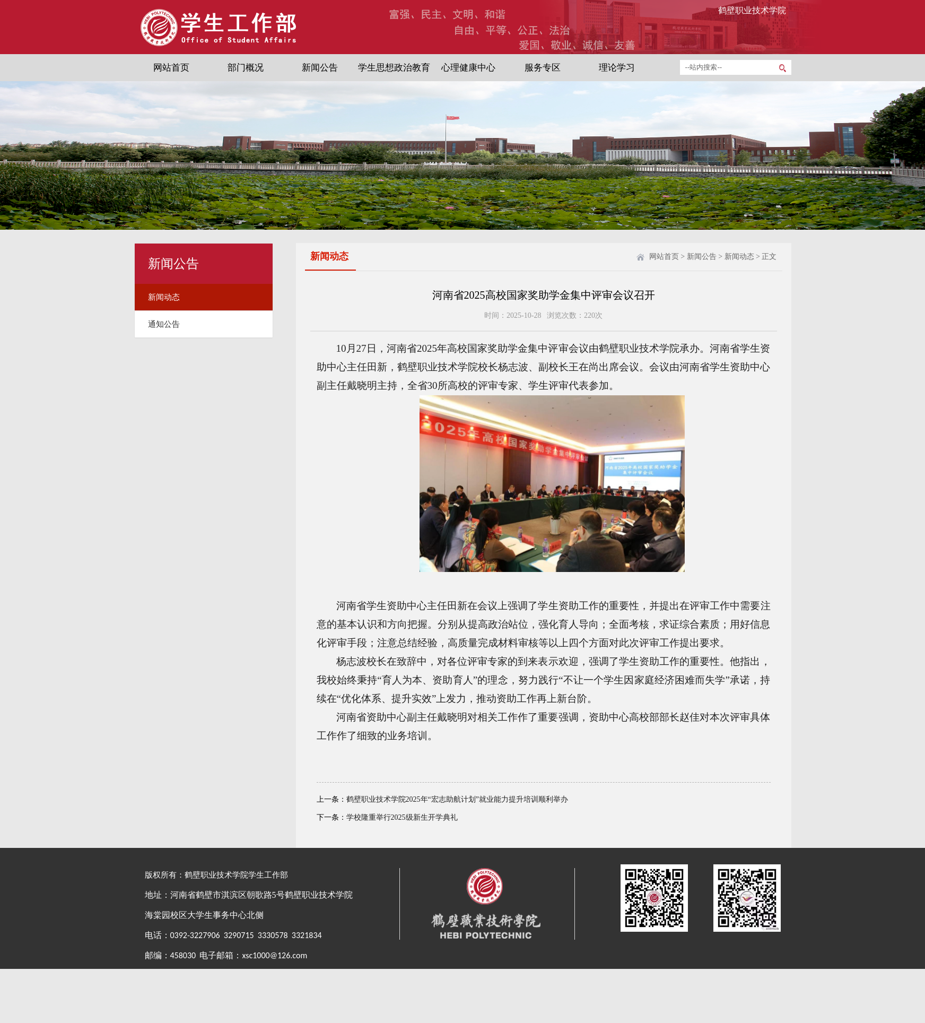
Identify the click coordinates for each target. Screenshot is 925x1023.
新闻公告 (320, 68)
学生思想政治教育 (394, 68)
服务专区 (543, 68)
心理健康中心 (468, 68)
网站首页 (171, 68)
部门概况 (246, 68)
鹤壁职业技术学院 (752, 10)
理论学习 (617, 68)
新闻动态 (164, 297)
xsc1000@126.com (274, 955)
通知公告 (164, 324)
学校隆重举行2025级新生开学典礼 (402, 817)
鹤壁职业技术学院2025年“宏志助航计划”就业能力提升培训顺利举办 (457, 799)
